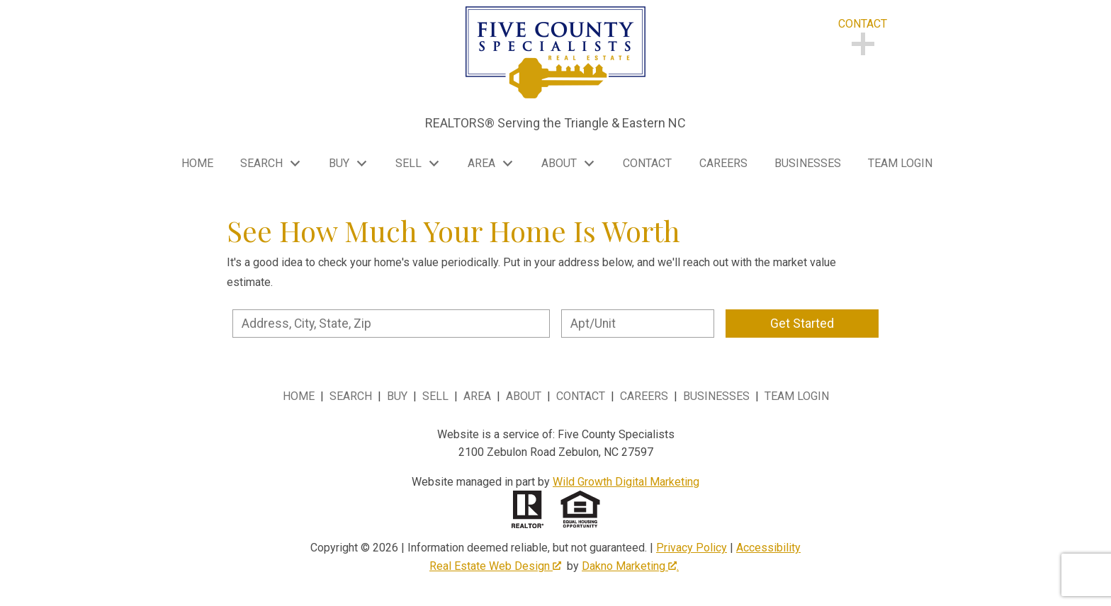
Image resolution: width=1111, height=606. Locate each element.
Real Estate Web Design (495, 566)
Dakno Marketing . (630, 566)
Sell (435, 396)
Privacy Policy (691, 547)
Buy (397, 396)
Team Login (900, 163)
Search (350, 396)
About (523, 396)
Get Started (802, 323)
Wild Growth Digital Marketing (626, 481)
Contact (647, 163)
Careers (723, 163)
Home (197, 163)
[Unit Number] (637, 323)
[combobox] (391, 323)
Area (477, 396)
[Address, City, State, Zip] (391, 323)
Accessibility (768, 547)
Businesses (807, 163)
